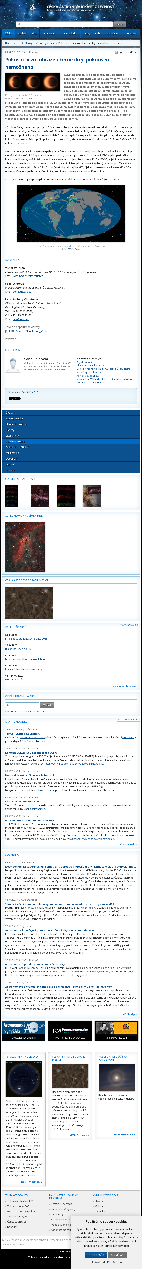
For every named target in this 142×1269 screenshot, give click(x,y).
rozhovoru (128, 737)
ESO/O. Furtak (74, 249)
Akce (34, 33)
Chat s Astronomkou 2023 (90, 365)
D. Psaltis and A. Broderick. (23, 98)
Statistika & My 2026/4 (32, 737)
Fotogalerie (70, 33)
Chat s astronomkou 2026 (22, 801)
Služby (86, 33)
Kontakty (131, 33)
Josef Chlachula (31, 729)
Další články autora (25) (88, 358)
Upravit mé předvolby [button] (106, 1262)
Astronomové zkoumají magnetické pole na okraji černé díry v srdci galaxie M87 (58, 986)
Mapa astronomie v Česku (65, 1224)
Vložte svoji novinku (128, 719)
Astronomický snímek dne (24, 515)
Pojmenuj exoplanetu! (88, 375)
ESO (19, 339)
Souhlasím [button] (96, 1255)
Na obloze (49, 33)
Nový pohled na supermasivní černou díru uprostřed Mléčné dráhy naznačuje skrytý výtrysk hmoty (70, 866)
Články (8, 33)
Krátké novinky (16, 721)
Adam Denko (30, 862)
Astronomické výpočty (63, 1209)
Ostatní (10, 464)
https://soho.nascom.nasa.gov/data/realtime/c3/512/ (74, 763)
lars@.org (21, 319)
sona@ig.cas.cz (22, 291)
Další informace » (32, 1181)
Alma (18, 392)
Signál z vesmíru (85, 362)
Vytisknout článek (128, 52)
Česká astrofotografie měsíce (26, 580)
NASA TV (12, 1227)
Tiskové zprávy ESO (18, 1216)
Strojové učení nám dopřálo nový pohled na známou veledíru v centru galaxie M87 (59, 904)
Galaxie (99, 1206)
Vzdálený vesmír (45, 43)
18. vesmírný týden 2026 (22, 1056)
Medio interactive (52, 1257)
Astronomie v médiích (63, 1219)
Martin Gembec (31, 748)
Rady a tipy (57, 1214)
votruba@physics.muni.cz (28, 276)
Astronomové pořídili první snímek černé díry (35, 964)
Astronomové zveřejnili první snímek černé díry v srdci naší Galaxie (49, 930)
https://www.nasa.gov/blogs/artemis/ (94, 838)
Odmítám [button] (117, 1255)
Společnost (112, 33)
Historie (10, 470)
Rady (97, 33)
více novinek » (128, 844)
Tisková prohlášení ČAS (20, 1201)
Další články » (128, 1014)
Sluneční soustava (16, 424)
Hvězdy (10, 430)
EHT (36, 392)
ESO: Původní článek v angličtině (28, 331)
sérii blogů (42, 159)
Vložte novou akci (129, 625)
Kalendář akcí (15, 627)
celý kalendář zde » (125, 686)
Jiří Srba (27, 926)
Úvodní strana (13, 43)
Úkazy (9, 412)
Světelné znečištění (17, 447)
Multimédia (12, 453)
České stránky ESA (17, 1221)
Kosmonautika (14, 418)
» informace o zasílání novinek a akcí (25, 711)
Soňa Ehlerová (30, 52)
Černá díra (27, 392)
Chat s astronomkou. (35, 808)
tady (116, 179)
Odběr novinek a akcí (20, 696)
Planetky (100, 1211)
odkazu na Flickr (45, 790)
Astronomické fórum (62, 1230)
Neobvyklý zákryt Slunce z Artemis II (29, 775)
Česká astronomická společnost (28, 1240)
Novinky (22, 33)
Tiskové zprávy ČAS (18, 1206)
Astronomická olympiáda (21, 1211)
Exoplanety (12, 435)
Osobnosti (12, 458)
